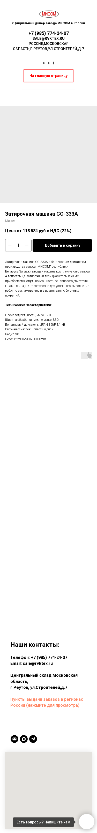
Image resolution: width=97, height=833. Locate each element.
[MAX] (24, 739)
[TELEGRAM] (33, 739)
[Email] (14, 739)
